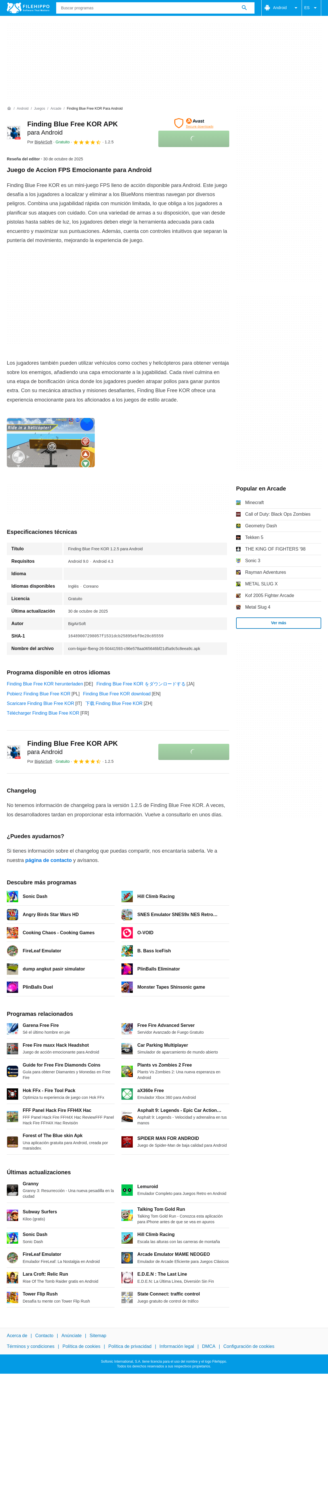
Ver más (278, 623)
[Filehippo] (28, 8)
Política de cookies (81, 1346)
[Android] (22, 108)
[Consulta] (155, 8)
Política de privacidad (130, 1346)
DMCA (208, 1346)
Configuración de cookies (248, 1346)
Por (39, 142)
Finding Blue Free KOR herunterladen (45, 683)
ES (311, 8)
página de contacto (48, 860)
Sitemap (98, 1335)
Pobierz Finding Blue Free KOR (38, 693)
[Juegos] (39, 108)
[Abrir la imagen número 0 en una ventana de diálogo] (51, 442)
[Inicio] (9, 108)
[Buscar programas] (244, 8)
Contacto (44, 1335)
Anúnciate (71, 1335)
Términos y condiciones (30, 1346)
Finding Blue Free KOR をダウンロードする (141, 683)
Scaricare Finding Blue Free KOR (40, 703)
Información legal (176, 1346)
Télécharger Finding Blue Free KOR (43, 713)
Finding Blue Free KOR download (117, 693)
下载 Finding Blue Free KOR (114, 703)
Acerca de (17, 1335)
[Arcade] (56, 108)
